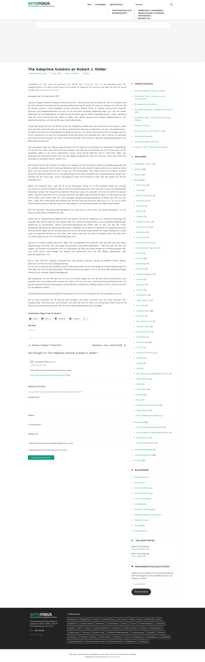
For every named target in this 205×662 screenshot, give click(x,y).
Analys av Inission (142, 126)
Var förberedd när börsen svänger (149, 91)
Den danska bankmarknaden (149, 427)
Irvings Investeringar (143, 493)
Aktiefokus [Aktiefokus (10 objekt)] (72, 619)
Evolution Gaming (144, 243)
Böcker (86, 73)
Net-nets (140, 316)
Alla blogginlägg (36, 634)
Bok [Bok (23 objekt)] (159, 619)
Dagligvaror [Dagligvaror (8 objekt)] (73, 623)
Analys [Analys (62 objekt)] (96, 619)
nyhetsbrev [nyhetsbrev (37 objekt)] (72, 637)
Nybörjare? (100, 5)
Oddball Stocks (141, 520)
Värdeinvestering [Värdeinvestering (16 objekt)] (114, 641)
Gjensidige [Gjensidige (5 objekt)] (160, 623)
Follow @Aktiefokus (140, 549)
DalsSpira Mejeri (143, 222)
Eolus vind (141, 237)
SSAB (138, 384)
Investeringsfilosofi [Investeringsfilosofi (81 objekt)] (101, 628)
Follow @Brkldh (138, 556)
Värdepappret (140, 531)
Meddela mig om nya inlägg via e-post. (48, 450)
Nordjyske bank (143, 332)
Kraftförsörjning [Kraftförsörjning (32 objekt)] (130, 628)
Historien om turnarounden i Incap (150, 131)
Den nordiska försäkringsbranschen (152, 432)
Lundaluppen (140, 504)
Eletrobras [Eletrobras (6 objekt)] (100, 623)
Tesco (138, 400)
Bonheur (140, 206)
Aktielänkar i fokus (142, 164)
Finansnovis (139, 482)
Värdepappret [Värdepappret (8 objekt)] (130, 641)
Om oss (139, 5)
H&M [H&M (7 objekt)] (79, 628)
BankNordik (141, 201)
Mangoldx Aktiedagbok (144, 509)
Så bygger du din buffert (145, 104)
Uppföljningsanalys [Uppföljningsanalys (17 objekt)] (75, 641)
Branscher (139, 422)
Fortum (139, 258)
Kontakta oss (144, 18)
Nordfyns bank (143, 326)
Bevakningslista (119, 13)
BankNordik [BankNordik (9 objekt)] (149, 619)
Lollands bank (142, 311)
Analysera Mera (35, 73)
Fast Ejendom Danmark (147, 248)
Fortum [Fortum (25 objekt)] (124, 623)
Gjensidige (141, 264)
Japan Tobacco (143, 300)
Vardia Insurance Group (147, 405)
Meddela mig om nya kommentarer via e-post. (52, 443)
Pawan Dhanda (113, 657)
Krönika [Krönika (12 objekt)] (143, 628)
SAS (138, 368)
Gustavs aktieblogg (143, 488)
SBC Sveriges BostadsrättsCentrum (152, 374)
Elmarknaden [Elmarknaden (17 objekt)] (113, 623)
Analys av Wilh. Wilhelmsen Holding (150, 147)
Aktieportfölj (116, 5)
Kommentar (34, 397)
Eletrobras (141, 232)
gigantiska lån (107, 201)
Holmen (139, 279)
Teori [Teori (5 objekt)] (127, 637)
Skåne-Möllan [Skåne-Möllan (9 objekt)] (104, 637)
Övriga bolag (142, 342)
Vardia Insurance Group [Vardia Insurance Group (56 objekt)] (95, 641)
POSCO (139, 347)
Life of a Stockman (142, 499)
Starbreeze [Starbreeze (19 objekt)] (117, 637)
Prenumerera (141, 592)
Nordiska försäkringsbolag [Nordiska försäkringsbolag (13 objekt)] (118, 632)
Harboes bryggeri (144, 274)
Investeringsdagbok (143, 450)
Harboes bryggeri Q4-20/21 (146, 142)
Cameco (140, 216)
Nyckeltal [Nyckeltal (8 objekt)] (151, 632)
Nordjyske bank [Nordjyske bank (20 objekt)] (138, 632)
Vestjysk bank (142, 410)
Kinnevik (140, 306)
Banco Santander (144, 195)
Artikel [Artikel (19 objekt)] (131, 619)
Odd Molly (141, 337)
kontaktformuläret (51, 90)
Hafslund (140, 269)
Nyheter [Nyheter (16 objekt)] (161, 632)
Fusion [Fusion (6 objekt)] (133, 623)
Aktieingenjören (141, 477)
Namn (31, 415)
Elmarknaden (142, 438)
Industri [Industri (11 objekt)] (88, 628)
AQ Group (141, 185)
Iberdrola (140, 285)
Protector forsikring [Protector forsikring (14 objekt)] (88, 637)
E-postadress (35, 425)
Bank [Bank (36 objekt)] (139, 619)
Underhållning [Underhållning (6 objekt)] (151, 637)
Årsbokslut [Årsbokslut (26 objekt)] (143, 641)
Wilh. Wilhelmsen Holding (148, 416)
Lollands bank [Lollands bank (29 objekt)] (73, 632)
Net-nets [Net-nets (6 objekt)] (86, 632)
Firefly (139, 253)
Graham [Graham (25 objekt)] (71, 628)
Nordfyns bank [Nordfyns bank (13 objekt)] (98, 632)
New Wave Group (144, 321)
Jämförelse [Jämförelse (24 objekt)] (116, 628)
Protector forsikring (145, 353)
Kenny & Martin (72, 73)
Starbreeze (141, 389)
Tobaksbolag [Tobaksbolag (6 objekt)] (138, 637)
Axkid (139, 190)
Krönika (137, 460)
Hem (89, 5)
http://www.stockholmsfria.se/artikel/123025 (50, 375)
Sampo (139, 363)
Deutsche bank (143, 227)
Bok (44, 73)
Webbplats (33, 434)
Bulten (139, 211)
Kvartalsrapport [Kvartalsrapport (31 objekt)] (156, 628)
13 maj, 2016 (55, 73)
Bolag (137, 180)
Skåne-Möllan (142, 379)
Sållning (140, 358)
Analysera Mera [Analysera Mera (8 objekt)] (108, 619)
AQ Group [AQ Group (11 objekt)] (121, 619)
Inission (139, 290)
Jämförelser (141, 295)
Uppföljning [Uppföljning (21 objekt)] (164, 637)
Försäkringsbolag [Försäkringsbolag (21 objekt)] (146, 623)
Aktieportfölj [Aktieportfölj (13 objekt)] (85, 619)
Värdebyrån (139, 525)
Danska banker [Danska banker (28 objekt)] (87, 623)
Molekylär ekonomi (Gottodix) (148, 515)
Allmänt (138, 169)
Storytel (140, 395)
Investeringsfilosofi (143, 455)
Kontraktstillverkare (143, 136)
